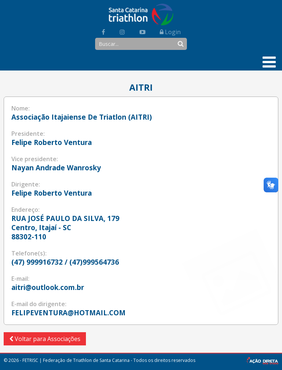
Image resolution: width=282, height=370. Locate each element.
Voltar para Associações (44, 339)
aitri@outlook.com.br (47, 287)
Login (170, 32)
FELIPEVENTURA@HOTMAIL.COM (68, 312)
